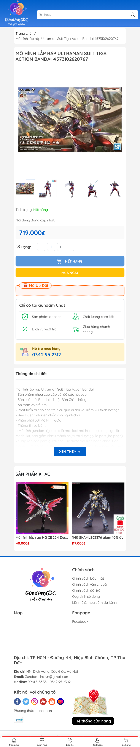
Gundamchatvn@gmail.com (47, 676)
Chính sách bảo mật (88, 578)
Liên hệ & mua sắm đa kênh (94, 602)
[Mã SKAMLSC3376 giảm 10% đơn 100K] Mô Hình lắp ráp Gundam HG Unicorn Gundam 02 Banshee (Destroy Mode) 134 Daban (98, 537)
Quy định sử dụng (86, 596)
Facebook (80, 621)
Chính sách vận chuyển (90, 584)
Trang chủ (24, 33)
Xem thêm (70, 451)
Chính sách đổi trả (86, 590)
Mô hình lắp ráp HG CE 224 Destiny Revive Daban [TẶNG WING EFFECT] (42, 537)
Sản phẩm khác (33, 474)
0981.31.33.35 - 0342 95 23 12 (49, 682)
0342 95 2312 (46, 355)
